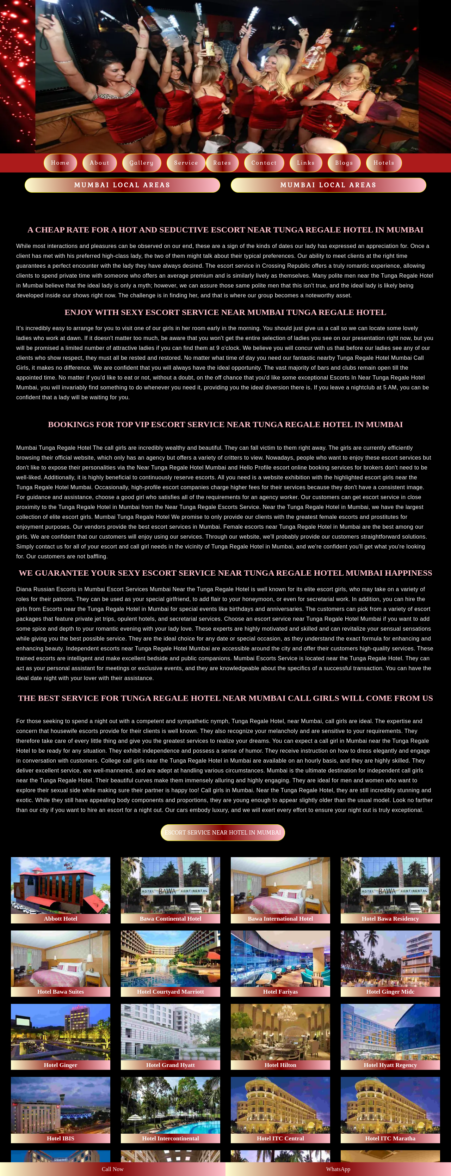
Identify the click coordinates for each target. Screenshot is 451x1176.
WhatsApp (338, 1169)
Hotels (384, 162)
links (306, 162)
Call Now (113, 1169)
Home (60, 162)
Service (186, 162)
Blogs (344, 162)
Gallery (142, 162)
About (100, 162)
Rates (222, 162)
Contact (264, 162)
